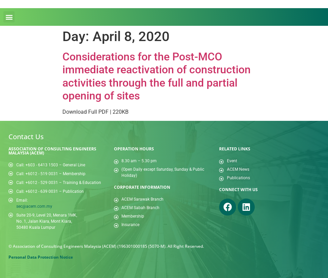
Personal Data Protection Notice (40, 257)
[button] (9, 16)
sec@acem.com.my (34, 206)
